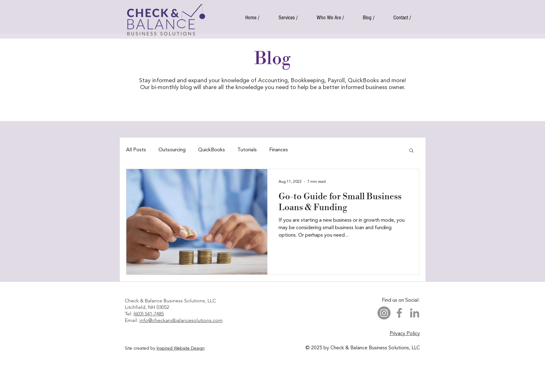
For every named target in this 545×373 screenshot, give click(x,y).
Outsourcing (172, 150)
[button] (411, 151)
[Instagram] (384, 312)
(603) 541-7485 (149, 314)
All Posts (136, 150)
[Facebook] (399, 312)
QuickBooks (211, 150)
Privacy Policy (405, 333)
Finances (278, 150)
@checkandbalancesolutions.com (185, 320)
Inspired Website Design (181, 348)
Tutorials (247, 150)
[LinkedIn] (414, 312)
